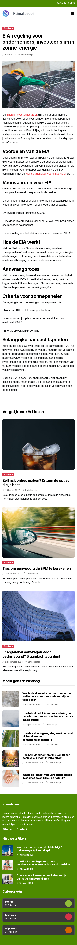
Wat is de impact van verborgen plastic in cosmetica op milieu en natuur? (47, 776)
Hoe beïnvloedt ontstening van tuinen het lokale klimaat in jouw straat (46, 756)
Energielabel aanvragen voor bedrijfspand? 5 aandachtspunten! (31, 654)
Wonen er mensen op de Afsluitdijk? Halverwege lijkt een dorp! (39, 849)
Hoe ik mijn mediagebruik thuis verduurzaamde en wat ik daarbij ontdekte (43, 863)
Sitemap (7, 829)
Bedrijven (8, 28)
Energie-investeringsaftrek (22, 114)
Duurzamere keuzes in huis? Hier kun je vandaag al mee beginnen (41, 877)
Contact (22, 829)
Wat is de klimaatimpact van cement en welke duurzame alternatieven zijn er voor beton (47, 696)
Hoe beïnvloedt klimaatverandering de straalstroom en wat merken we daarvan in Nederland (48, 716)
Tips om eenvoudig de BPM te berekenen (36, 568)
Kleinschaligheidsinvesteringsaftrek (46, 173)
